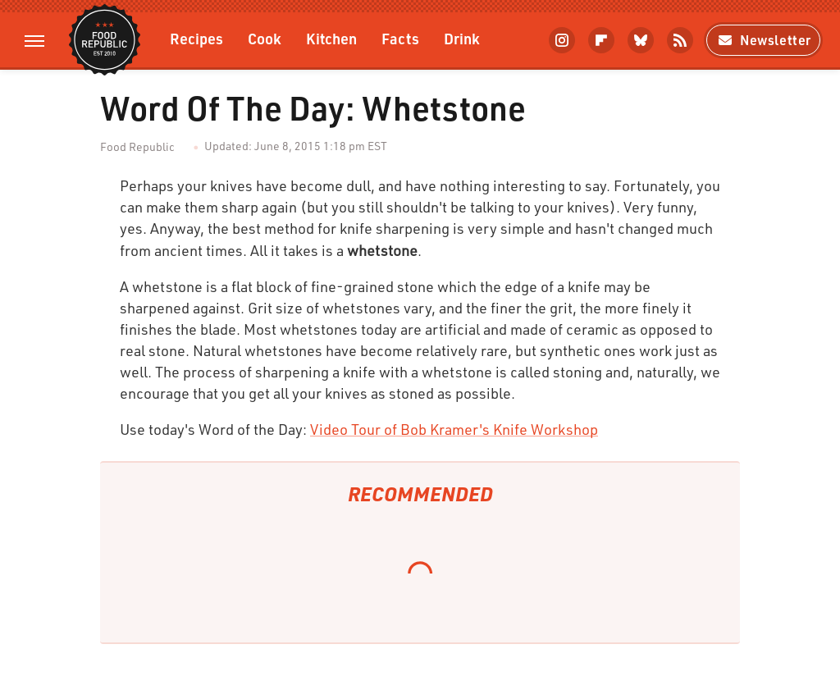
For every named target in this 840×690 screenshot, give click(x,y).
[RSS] (680, 40)
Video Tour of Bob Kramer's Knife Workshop (454, 429)
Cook (264, 38)
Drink (462, 38)
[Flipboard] (601, 40)
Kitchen (331, 38)
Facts (400, 38)
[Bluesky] (641, 40)
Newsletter (763, 39)
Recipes (196, 38)
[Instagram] (562, 40)
